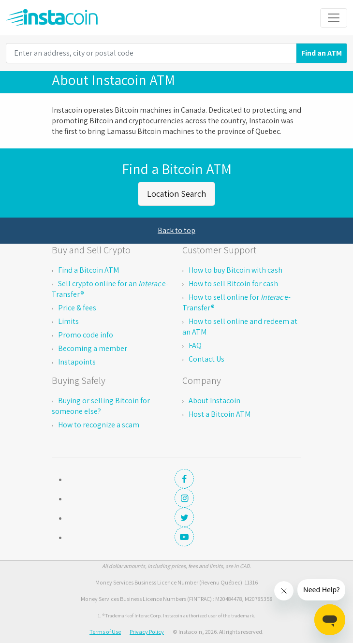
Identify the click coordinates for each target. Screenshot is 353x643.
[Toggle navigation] (333, 18)
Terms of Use (105, 631)
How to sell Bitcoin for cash (233, 283)
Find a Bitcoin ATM (88, 270)
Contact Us (206, 359)
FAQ (195, 345)
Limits (68, 321)
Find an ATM (321, 53)
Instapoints (77, 362)
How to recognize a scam (98, 425)
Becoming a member (92, 348)
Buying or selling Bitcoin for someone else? (101, 405)
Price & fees (77, 308)
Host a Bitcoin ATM (219, 414)
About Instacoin (214, 400)
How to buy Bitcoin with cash (235, 270)
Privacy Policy (147, 631)
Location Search (176, 193)
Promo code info (85, 335)
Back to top (176, 230)
